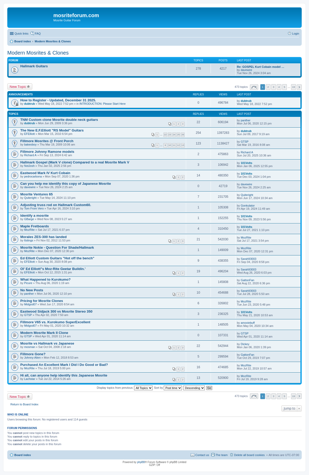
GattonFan (247, 280)
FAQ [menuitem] (38, 33)
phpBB (141, 462)
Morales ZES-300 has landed (43, 237)
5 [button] (284, 86)
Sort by (168, 387)
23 (169, 134)
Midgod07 (30, 304)
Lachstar (29, 378)
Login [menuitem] (295, 33)
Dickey (245, 344)
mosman (29, 346)
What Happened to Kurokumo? (45, 279)
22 (165, 134)
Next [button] (299, 87)
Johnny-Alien (32, 357)
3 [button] (273, 86)
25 (178, 134)
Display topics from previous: (125, 387)
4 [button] (279, 86)
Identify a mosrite (34, 215)
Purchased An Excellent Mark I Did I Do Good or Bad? (64, 365)
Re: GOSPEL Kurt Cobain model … (260, 66)
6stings (28, 240)
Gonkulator (248, 205)
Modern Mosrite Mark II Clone (44, 333)
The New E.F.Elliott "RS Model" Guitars (52, 130)
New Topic (18, 86)
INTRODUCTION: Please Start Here (102, 103)
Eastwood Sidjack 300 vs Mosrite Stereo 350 (56, 311)
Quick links (21, 33)
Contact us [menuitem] (202, 455)
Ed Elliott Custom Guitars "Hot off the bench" (57, 258)
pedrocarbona (33, 176)
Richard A (30, 155)
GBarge (29, 219)
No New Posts (31, 290)
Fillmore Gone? (33, 354)
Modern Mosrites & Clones (38, 53)
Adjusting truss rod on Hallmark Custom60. (55, 205)
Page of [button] (254, 87)
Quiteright (30, 197)
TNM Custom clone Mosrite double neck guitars (59, 120)
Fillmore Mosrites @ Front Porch (46, 141)
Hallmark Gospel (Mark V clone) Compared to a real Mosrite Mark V (74, 162)
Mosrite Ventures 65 (36, 194)
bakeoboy (30, 144)
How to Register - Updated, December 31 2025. (58, 100)
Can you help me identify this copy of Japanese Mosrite (65, 184)
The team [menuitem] (222, 455)
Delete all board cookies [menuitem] (249, 455)
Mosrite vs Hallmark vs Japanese (47, 343)
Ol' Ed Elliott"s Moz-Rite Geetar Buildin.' (53, 269)
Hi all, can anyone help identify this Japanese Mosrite (63, 375)
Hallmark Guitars (34, 66)
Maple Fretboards (34, 226)
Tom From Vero (34, 208)
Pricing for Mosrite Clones (41, 301)
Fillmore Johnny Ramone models (47, 152)
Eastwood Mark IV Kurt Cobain (45, 173)
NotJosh (29, 165)
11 (174, 145)
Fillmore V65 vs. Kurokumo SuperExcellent (55, 322)
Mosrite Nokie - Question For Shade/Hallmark (57, 247)
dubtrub (29, 103)
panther (245, 120)
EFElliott (29, 133)
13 (182, 145)
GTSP (245, 141)
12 (178, 145)
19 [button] (293, 86)
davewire (246, 69)
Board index (22, 455)
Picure (28, 283)
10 (169, 145)
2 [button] (268, 86)
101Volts (246, 162)
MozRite (29, 229)
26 (182, 134)
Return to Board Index (24, 404)
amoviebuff (248, 322)
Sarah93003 (248, 258)
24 (174, 134)
